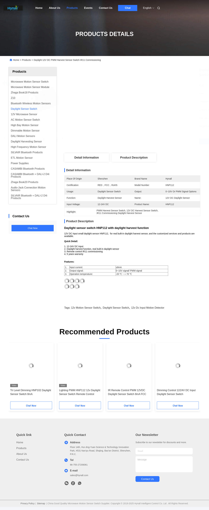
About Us (54, 8)
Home (39, 8)
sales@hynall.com (79, 475)
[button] (17, 373)
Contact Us (105, 8)
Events (88, 8)
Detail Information (86, 157)
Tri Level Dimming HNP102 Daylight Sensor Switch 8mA (30, 392)
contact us (147, 479)
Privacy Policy (28, 503)
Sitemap (41, 503)
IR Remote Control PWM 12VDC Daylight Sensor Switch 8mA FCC (127, 392)
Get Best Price (149, 141)
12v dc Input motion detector (147, 307)
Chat (128, 8)
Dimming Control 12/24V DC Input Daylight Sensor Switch (176, 392)
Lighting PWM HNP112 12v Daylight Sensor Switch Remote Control (79, 392)
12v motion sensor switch (86, 307)
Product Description (134, 157)
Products (72, 8)
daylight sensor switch (116, 307)
